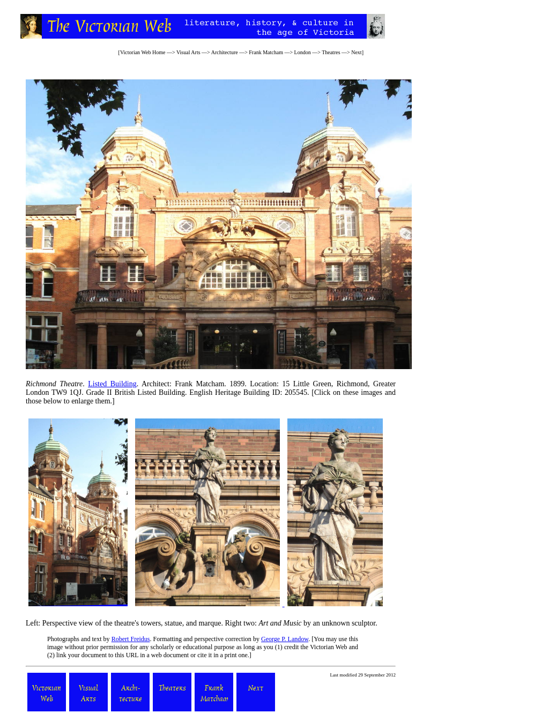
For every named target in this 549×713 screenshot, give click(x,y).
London (302, 52)
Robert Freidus (131, 639)
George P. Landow (284, 639)
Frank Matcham (266, 52)
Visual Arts (188, 52)
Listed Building (112, 384)
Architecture (224, 52)
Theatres (331, 52)
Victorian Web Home (143, 52)
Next (356, 52)
